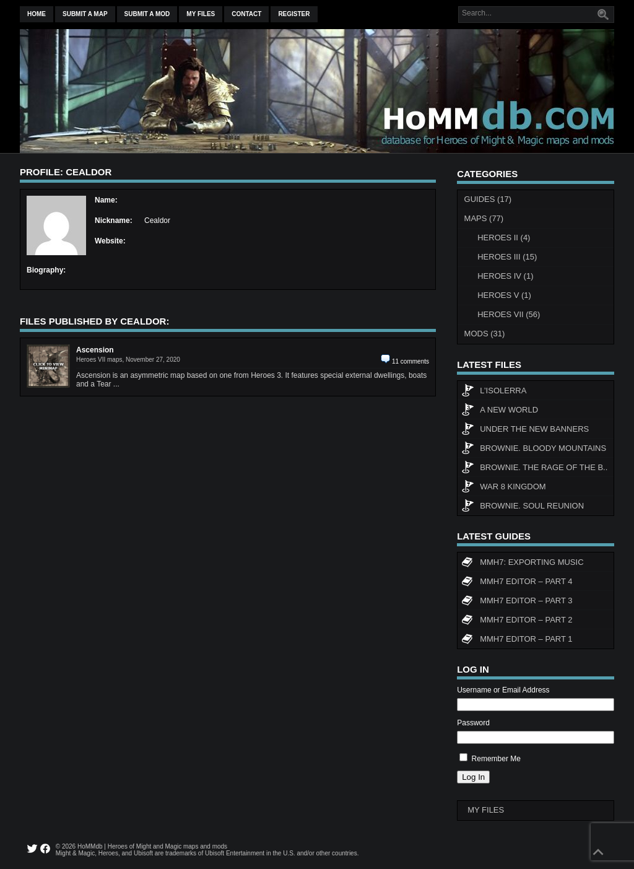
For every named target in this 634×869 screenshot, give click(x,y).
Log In (473, 777)
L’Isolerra (493, 392)
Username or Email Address (503, 690)
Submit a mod (147, 14)
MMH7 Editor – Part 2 (516, 621)
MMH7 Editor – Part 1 (516, 640)
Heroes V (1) (504, 295)
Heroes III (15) (507, 256)
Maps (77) (484, 218)
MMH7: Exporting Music (522, 563)
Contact (246, 14)
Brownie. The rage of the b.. (534, 469)
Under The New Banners (525, 430)
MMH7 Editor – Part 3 (516, 602)
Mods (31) (484, 333)
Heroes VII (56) (508, 314)
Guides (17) (488, 199)
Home (36, 14)
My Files (200, 14)
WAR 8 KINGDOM (503, 488)
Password (473, 722)
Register (294, 14)
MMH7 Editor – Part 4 (516, 583)
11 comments (410, 361)
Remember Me (496, 758)
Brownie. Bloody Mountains (533, 449)
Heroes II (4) (503, 237)
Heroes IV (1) (505, 276)
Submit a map (85, 14)
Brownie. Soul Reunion (522, 507)
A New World (499, 411)
